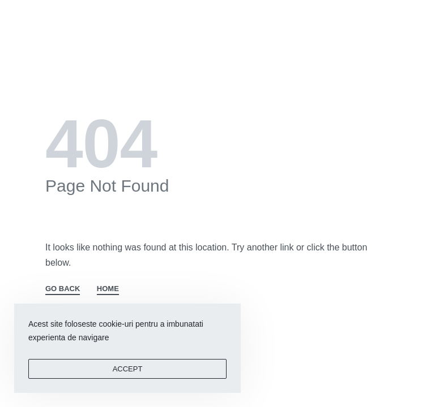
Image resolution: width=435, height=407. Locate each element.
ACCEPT (128, 369)
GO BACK (62, 289)
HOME (108, 289)
